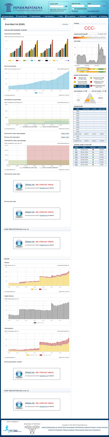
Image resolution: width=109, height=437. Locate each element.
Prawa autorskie (79, 430)
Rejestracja (75, 11)
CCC (76, 157)
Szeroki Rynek (62, 427)
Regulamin (59, 430)
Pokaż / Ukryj (65, 133)
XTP (76, 159)
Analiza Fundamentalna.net (49, 427)
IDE (76, 152)
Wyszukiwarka (70, 427)
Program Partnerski (102, 427)
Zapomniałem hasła (93, 11)
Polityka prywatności (69, 430)
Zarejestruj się (44, 188)
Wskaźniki (87, 427)
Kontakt (50, 430)
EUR (76, 154)
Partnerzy (93, 427)
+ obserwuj (65, 24)
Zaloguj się (29, 184)
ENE (4, 19)
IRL (76, 150)
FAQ (54, 430)
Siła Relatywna (79, 427)
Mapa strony (88, 430)
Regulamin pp (96, 430)
